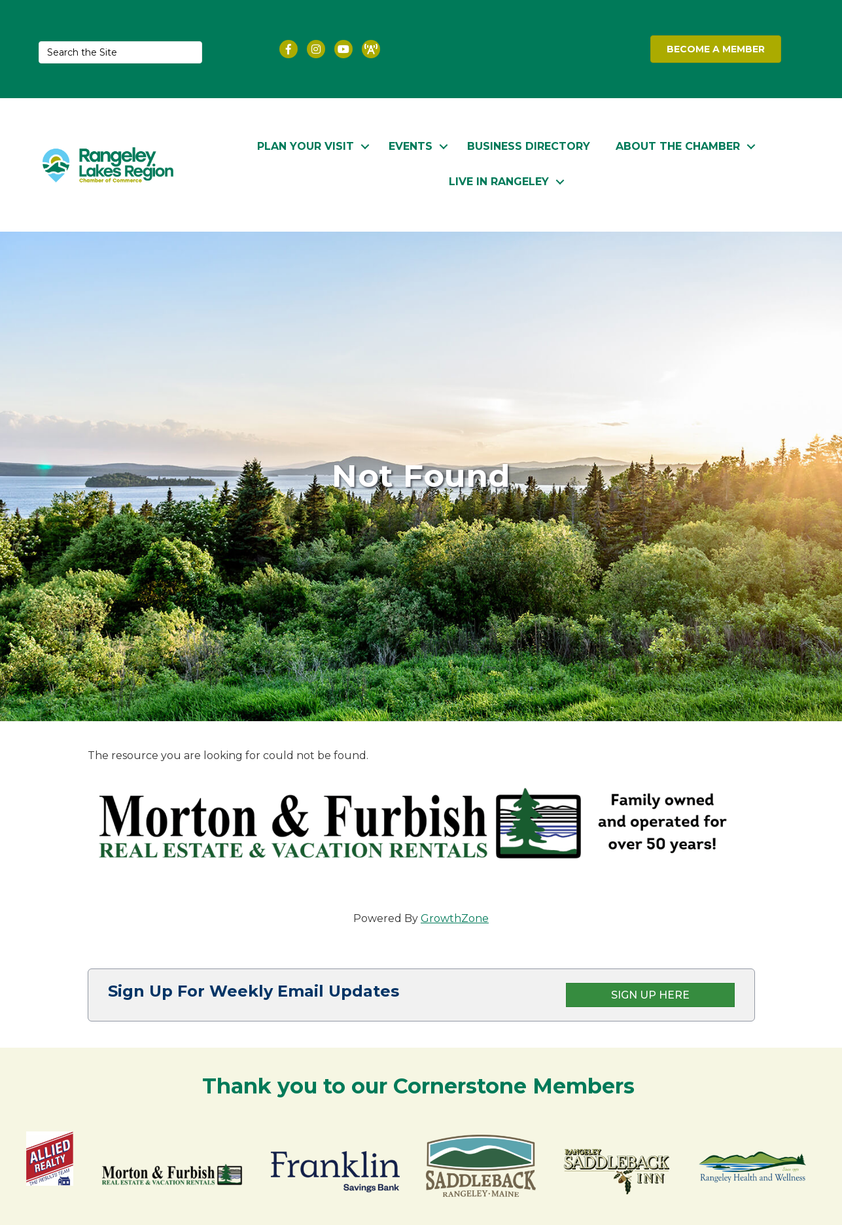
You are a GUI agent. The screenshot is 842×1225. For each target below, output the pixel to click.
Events (343, 145)
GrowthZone (455, 918)
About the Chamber (610, 145)
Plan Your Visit (238, 145)
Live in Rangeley (757, 145)
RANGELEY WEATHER (528, 49)
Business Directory (461, 145)
